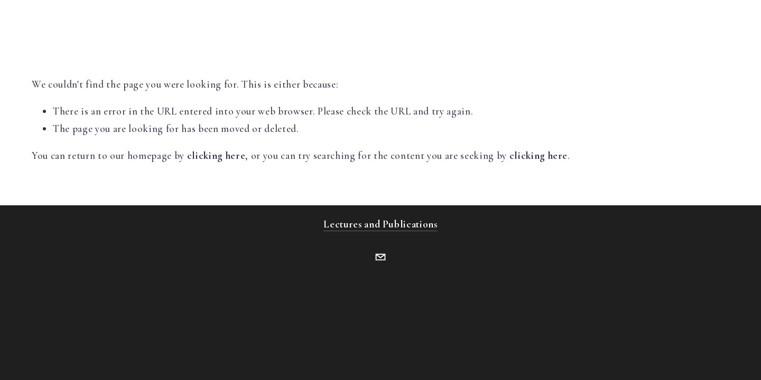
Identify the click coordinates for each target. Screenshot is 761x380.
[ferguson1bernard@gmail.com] (380, 257)
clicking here (216, 155)
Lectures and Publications (380, 224)
